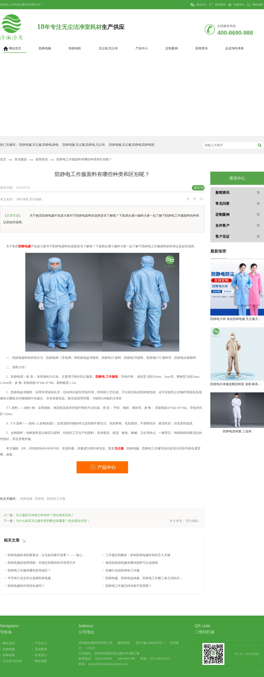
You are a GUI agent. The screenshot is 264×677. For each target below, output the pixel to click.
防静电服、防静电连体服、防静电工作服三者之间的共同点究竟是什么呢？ (145, 578)
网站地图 (254, 5)
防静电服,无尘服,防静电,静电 (39, 144)
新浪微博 (217, 5)
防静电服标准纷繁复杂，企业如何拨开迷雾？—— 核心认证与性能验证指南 (47, 555)
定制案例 (222, 214)
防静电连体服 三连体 (237, 431)
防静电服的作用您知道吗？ (26, 585)
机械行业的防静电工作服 (122, 570)
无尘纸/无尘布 (12, 661)
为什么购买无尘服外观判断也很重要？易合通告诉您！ (53, 521)
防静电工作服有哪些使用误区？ (29, 570)
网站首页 (9, 643)
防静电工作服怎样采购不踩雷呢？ (129, 585)
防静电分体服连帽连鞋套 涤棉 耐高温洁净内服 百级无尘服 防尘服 (237, 384)
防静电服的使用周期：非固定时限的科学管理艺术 (41, 562)
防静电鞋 (9, 655)
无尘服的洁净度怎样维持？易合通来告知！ (45, 515)
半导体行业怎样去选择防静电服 (29, 578)
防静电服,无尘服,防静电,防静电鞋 (132, 144)
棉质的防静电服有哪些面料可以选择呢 (132, 562)
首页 (3, 159)
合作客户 (222, 225)
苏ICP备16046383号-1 (150, 643)
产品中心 (41, 643)
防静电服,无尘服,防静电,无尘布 (84, 144)
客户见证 (222, 236)
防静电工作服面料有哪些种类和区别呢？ (84, 159)
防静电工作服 (56, 498)
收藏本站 (236, 5)
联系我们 (41, 655)
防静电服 (26, 498)
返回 (197, 187)
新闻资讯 (42, 159)
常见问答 (222, 203)
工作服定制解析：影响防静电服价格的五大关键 (138, 555)
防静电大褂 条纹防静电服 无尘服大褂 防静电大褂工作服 (237, 319)
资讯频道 (21, 159)
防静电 (39, 498)
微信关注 (198, 5)
